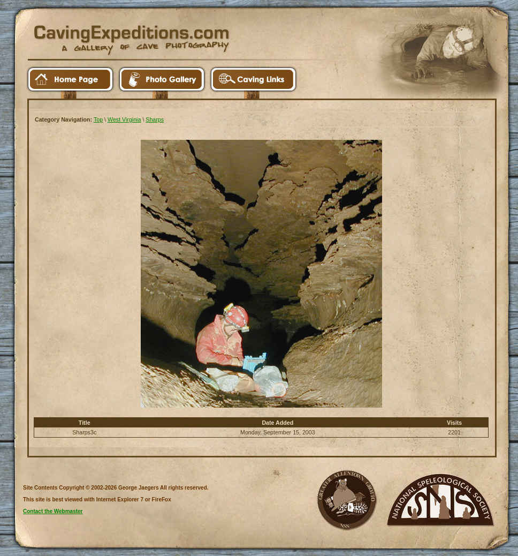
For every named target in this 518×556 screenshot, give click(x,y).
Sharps (155, 119)
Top (98, 119)
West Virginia (124, 119)
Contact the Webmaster (53, 511)
